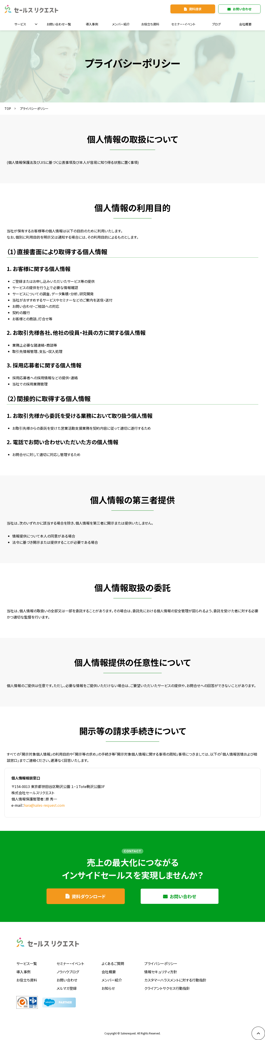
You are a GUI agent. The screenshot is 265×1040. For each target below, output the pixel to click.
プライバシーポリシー (160, 963)
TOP (7, 108)
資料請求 (195, 9)
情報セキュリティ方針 (160, 971)
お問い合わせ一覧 (59, 24)
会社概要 (245, 24)
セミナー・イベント (183, 24)
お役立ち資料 (150, 24)
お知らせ (108, 988)
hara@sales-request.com (44, 805)
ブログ (216, 24)
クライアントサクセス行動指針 (167, 988)
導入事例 (92, 24)
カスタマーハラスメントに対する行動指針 (175, 980)
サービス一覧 (26, 963)
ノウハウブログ (68, 971)
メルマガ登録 (67, 988)
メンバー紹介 (121, 24)
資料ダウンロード (89, 896)
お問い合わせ (242, 9)
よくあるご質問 (113, 963)
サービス (20, 24)
